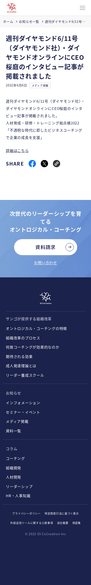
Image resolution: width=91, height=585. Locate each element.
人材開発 (13, 476)
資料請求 (45, 247)
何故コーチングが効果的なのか (32, 346)
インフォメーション (23, 402)
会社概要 (62, 523)
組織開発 (13, 467)
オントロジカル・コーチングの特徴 (36, 328)
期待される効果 (19, 356)
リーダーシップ (19, 486)
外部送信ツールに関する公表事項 (31, 523)
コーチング (15, 458)
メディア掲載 (40, 85)
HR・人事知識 (18, 495)
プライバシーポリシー (26, 513)
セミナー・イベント (23, 412)
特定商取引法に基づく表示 (62, 513)
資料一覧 (13, 430)
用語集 (76, 523)
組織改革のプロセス (23, 337)
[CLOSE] (82, 8)
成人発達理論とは (21, 365)
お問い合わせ (45, 262)
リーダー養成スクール (25, 375)
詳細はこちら (17, 150)
